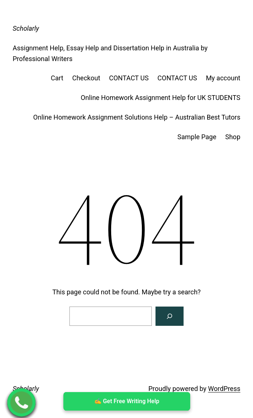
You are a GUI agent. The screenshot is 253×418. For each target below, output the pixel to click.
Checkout (86, 78)
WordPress (224, 388)
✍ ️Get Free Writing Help (126, 401)
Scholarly (26, 28)
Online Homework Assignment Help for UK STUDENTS (160, 97)
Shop (232, 137)
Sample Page (196, 137)
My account (223, 78)
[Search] (169, 316)
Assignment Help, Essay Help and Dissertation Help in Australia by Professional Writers (110, 53)
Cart (57, 78)
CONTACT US (128, 78)
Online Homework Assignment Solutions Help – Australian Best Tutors (136, 117)
